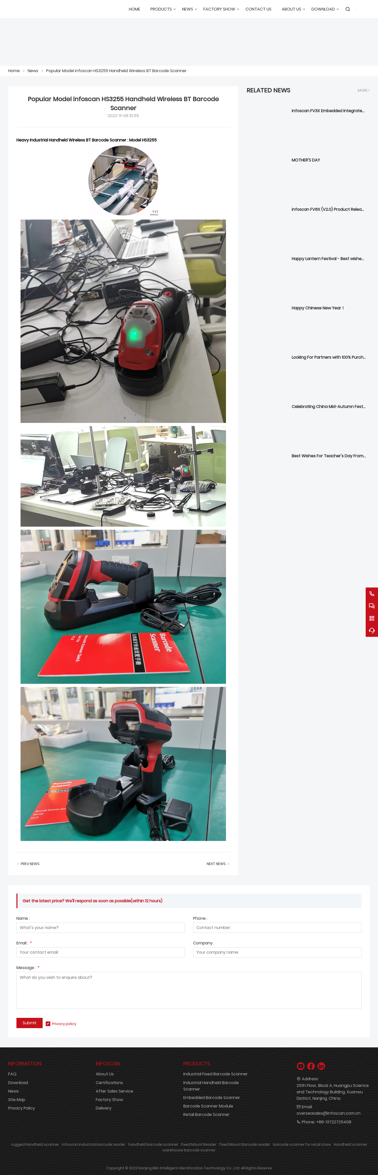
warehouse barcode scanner (189, 1150)
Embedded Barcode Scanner (211, 1098)
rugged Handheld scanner (35, 1144)
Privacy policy (64, 1023)
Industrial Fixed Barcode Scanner (215, 1074)
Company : (203, 943)
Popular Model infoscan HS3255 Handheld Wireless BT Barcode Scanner (116, 71)
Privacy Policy (21, 1108)
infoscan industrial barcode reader (93, 1144)
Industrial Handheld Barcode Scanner (211, 1086)
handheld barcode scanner (153, 1144)
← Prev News (28, 863)
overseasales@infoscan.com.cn (329, 1113)
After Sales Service (114, 1091)
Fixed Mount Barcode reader (244, 1144)
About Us (105, 1074)
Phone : (200, 918)
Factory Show (109, 1100)
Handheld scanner (350, 1144)
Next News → (218, 863)
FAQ (12, 1074)
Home (14, 71)
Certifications (109, 1083)
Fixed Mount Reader (198, 1144)
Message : (27, 968)
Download (18, 1083)
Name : (23, 918)
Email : (23, 943)
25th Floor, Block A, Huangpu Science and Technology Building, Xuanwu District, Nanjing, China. (333, 1092)
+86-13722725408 (333, 1122)
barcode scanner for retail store (302, 1144)
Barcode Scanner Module (208, 1106)
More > (364, 90)
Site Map (16, 1100)
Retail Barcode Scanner (206, 1114)
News (33, 71)
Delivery (103, 1108)
